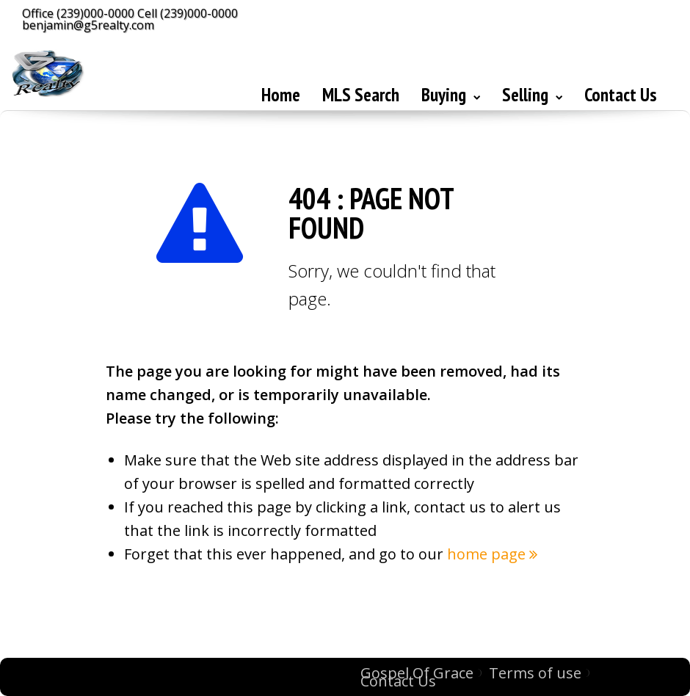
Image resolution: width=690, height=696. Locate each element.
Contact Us (620, 94)
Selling (532, 94)
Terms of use (535, 673)
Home (280, 94)
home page (492, 554)
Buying (450, 94)
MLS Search (360, 94)
